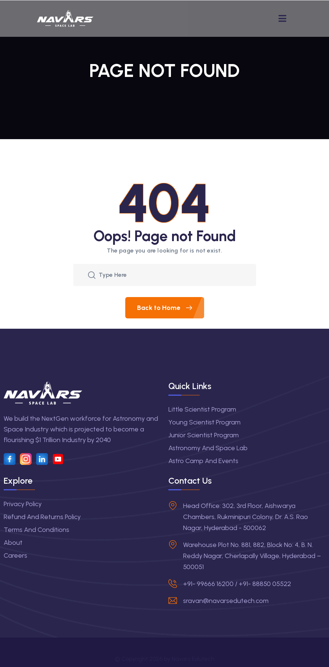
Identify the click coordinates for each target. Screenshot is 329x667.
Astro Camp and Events (203, 461)
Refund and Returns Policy (42, 517)
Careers (15, 555)
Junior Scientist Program (203, 435)
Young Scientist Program (204, 422)
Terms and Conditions (36, 530)
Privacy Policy (23, 504)
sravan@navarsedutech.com (226, 601)
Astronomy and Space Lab (208, 448)
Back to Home (170, 307)
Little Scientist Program (202, 409)
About (13, 543)
